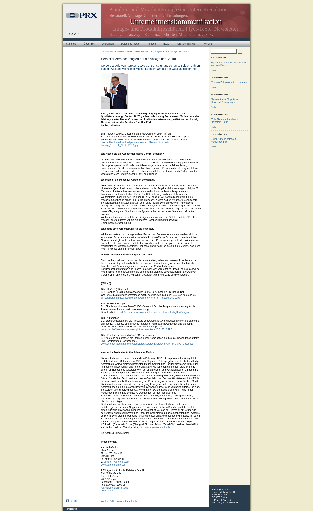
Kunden (152, 43)
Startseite (71, 43)
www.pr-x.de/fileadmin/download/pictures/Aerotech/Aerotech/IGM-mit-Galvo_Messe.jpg (147, 343)
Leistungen (108, 43)
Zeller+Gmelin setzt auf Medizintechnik (223, 140)
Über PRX (89, 43)
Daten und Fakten (130, 43)
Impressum (72, 509)
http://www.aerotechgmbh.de (155, 427)
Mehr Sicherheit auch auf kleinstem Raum (224, 120)
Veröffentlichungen (186, 43)
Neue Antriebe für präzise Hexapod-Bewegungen (224, 101)
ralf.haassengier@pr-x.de (114, 487)
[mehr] (213, 70)
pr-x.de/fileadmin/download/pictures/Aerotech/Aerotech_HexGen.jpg (153, 312)
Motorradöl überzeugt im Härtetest (229, 82)
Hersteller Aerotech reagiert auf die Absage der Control (162, 51)
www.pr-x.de (107, 490)
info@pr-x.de (225, 500)
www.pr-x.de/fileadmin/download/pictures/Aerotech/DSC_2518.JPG (136, 329)
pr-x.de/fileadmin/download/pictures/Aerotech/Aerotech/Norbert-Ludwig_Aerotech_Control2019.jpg (135, 144)
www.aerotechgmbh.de (113, 464)
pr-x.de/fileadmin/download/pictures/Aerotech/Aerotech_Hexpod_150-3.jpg (140, 297)
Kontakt (208, 43)
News (166, 43)
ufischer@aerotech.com (116, 461)
